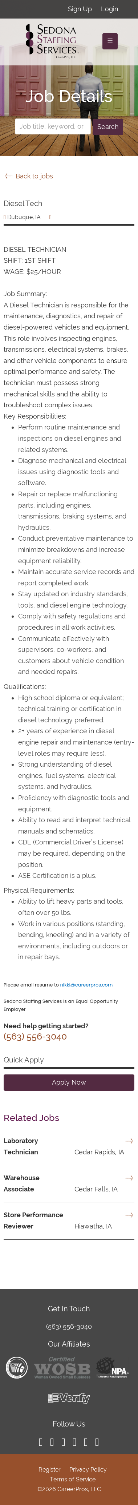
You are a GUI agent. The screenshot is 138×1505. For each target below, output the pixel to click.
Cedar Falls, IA (61, 1189)
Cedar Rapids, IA (64, 1152)
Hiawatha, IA (58, 1226)
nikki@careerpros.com (86, 984)
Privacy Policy (88, 1469)
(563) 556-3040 (69, 1326)
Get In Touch (69, 1308)
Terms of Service (73, 1479)
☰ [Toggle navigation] (110, 41)
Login (109, 9)
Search (107, 126)
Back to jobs (28, 176)
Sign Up (80, 9)
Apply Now (69, 1082)
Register (49, 1469)
